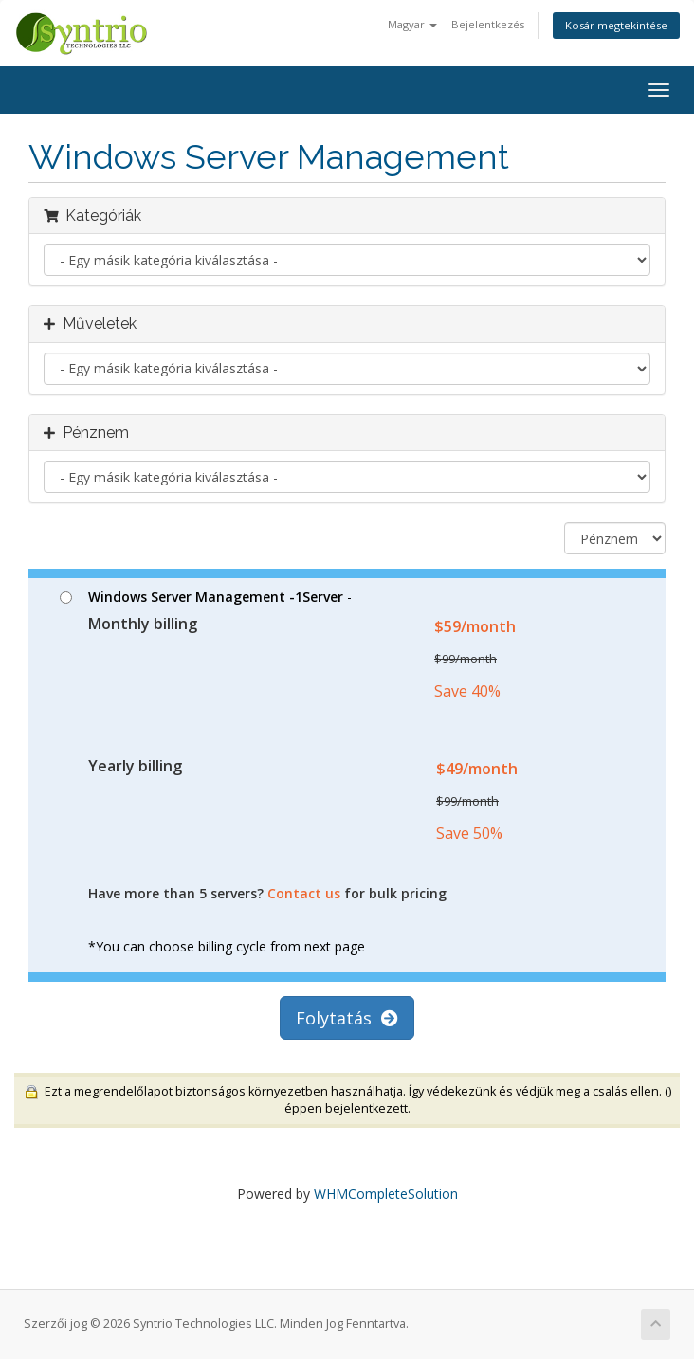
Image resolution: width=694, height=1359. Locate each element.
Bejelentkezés (487, 24)
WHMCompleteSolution (386, 1194)
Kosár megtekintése (616, 25)
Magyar (412, 24)
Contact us (303, 893)
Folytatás (347, 1017)
